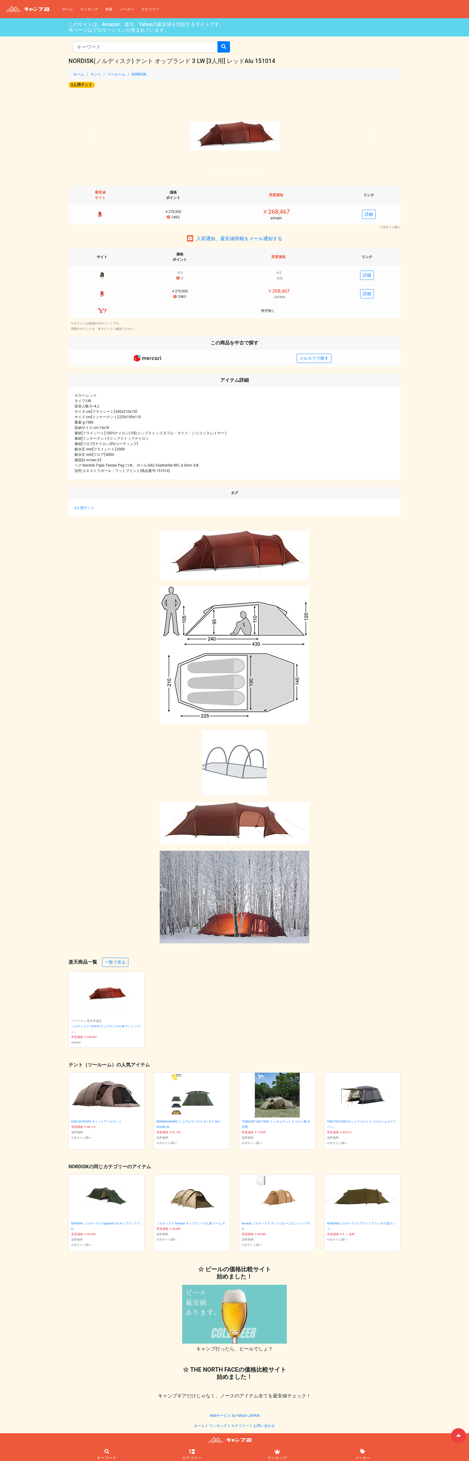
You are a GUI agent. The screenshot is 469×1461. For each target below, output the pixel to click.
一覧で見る (115, 962)
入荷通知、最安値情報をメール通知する (239, 238)
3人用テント (81, 84)
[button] (93, 136)
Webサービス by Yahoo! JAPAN (234, 1416)
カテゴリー (150, 9)
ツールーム (116, 74)
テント (95, 74)
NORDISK (139, 74)
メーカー (127, 9)
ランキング (89, 9)
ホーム (67, 9)
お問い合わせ (264, 1426)
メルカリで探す (314, 358)
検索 (108, 9)
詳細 (369, 214)
